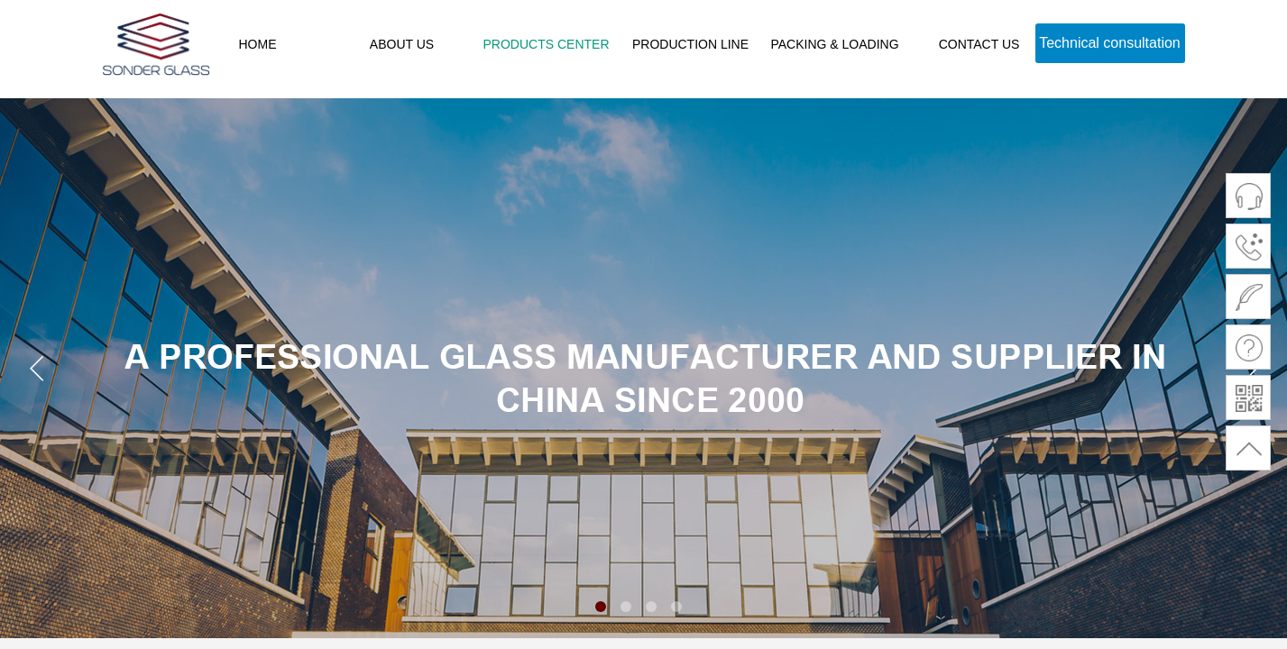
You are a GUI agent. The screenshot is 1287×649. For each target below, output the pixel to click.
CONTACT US (979, 44)
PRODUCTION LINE (690, 44)
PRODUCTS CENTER (546, 44)
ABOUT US (402, 44)
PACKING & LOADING (834, 44)
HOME (258, 44)
